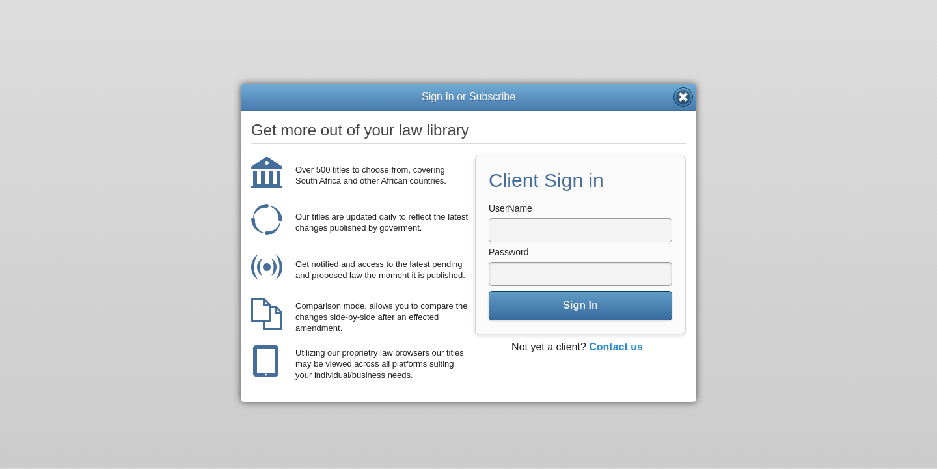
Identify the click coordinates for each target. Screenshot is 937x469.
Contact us (616, 346)
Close (683, 97)
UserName (510, 208)
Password (508, 252)
